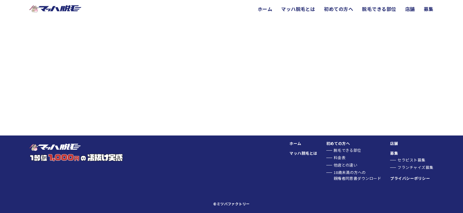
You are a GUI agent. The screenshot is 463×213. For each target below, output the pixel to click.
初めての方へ (338, 8)
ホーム (265, 8)
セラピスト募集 (411, 160)
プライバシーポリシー (410, 178)
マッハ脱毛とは (298, 8)
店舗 (410, 8)
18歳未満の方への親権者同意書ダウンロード (358, 175)
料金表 (339, 157)
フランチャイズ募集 (415, 167)
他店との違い (346, 165)
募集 (428, 8)
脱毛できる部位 (379, 8)
